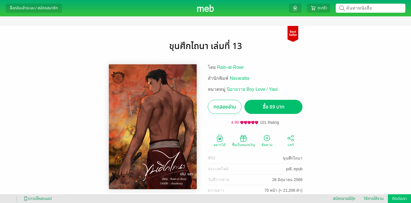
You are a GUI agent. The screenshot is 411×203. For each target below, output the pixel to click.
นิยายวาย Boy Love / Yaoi (252, 89)
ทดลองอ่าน (224, 107)
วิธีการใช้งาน (374, 199)
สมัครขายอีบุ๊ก (344, 199)
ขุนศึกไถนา (292, 158)
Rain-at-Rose (230, 67)
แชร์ (290, 140)
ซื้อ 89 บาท (273, 107)
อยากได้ (220, 140)
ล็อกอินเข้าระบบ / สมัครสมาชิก (34, 8)
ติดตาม (267, 140)
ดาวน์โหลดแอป (37, 199)
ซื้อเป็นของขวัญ (243, 140)
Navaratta (239, 78)
